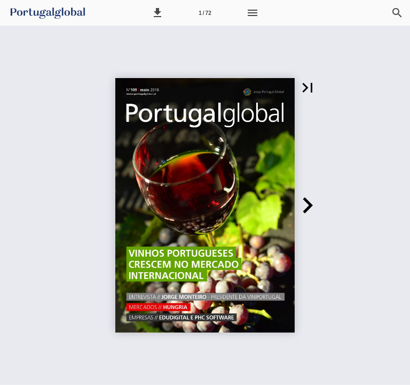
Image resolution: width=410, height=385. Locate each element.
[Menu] (252, 13)
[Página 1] (205, 13)
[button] (157, 13)
